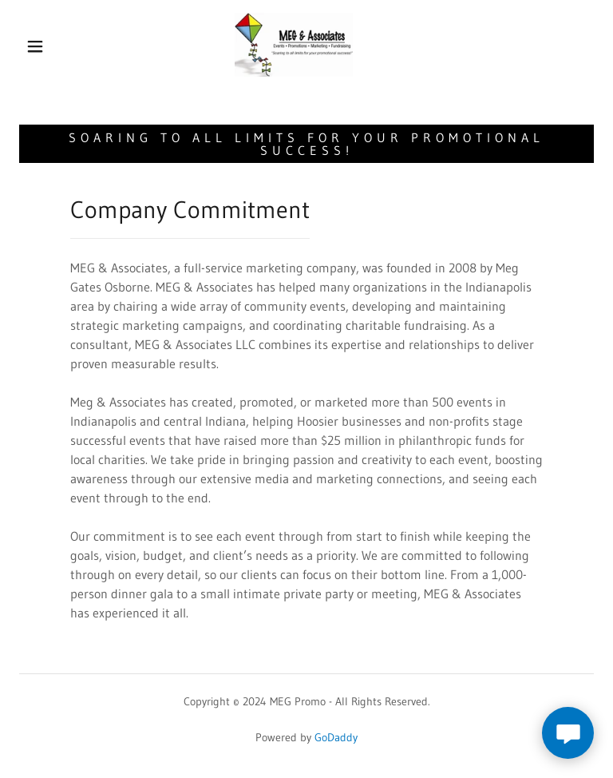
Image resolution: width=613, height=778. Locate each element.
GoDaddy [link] (336, 737)
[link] (293, 45)
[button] (35, 46)
